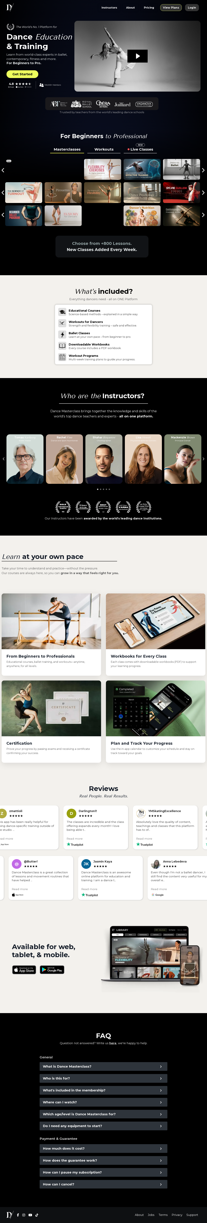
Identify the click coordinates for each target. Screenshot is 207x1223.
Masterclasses (67, 149)
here (112, 1043)
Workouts (104, 149)
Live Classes (142, 149)
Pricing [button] (149, 7)
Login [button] (192, 7)
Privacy (177, 1215)
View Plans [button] (171, 7)
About (139, 1215)
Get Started (22, 74)
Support (192, 1215)
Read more (77, 838)
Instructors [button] (109, 7)
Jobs (151, 1215)
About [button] (130, 7)
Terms (163, 1215)
